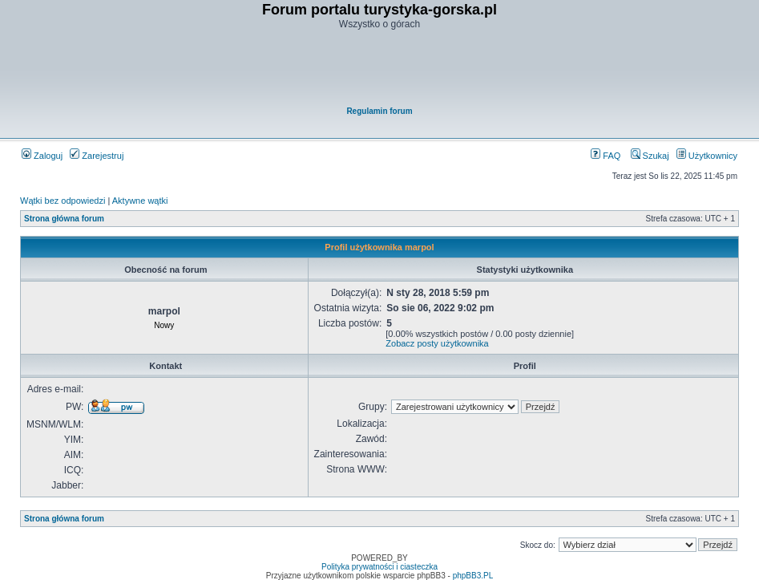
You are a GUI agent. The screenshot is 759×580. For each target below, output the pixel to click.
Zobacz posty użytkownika (437, 343)
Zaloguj (42, 155)
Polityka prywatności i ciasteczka (379, 566)
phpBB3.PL (473, 575)
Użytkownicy (706, 155)
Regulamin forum (379, 111)
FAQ (605, 155)
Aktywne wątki (140, 200)
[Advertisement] (380, 69)
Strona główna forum (64, 218)
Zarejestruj (96, 155)
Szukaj (650, 155)
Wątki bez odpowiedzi (62, 200)
